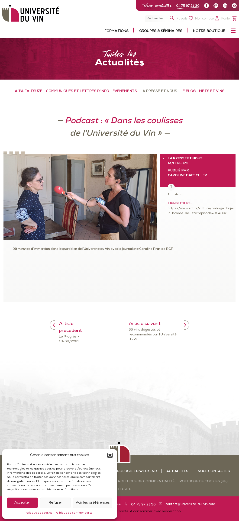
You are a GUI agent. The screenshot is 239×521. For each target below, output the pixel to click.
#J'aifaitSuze (28, 91)
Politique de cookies (38, 512)
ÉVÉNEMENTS (125, 91)
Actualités (177, 471)
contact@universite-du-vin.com (190, 504)
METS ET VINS (211, 91)
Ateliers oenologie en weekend (125, 471)
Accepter (22, 503)
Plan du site (119, 489)
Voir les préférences (93, 503)
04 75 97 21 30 (188, 6)
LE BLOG (188, 91)
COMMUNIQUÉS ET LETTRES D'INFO (77, 91)
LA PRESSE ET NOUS (158, 91)
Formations (116, 31)
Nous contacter (156, 5)
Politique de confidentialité (73, 512)
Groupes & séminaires (160, 31)
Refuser (55, 503)
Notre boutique (209, 31)
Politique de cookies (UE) (203, 481)
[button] (110, 455)
